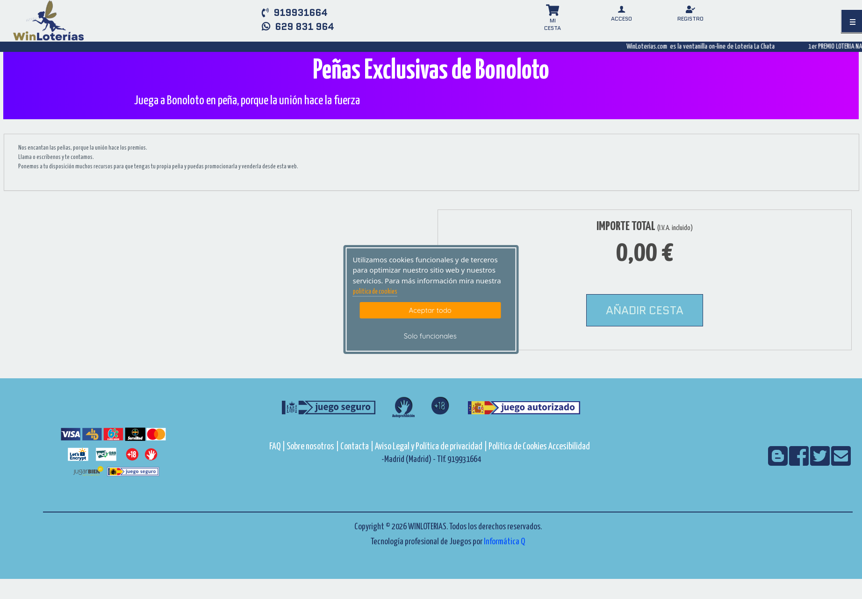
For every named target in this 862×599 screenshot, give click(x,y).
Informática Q (504, 541)
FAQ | (278, 446)
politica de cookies (375, 292)
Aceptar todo (430, 310)
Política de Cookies (517, 446)
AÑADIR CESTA (644, 310)
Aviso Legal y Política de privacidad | (431, 446)
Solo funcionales (430, 336)
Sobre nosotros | (313, 446)
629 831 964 (298, 26)
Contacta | (357, 446)
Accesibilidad (569, 446)
